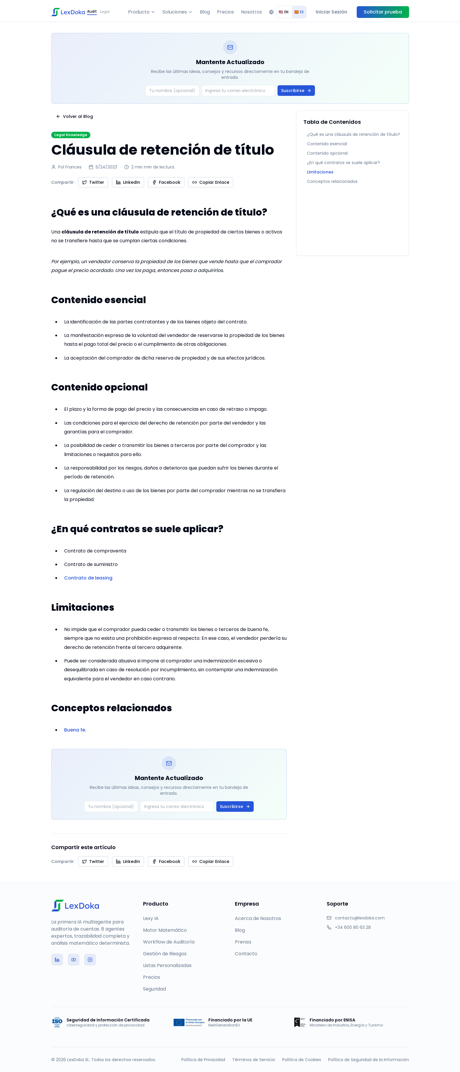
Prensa (243, 942)
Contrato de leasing (88, 578)
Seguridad (154, 989)
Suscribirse (296, 90)
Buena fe (74, 730)
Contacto (246, 953)
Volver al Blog (74, 116)
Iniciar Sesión (331, 12)
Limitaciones (320, 172)
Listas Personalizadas (167, 965)
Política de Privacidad (203, 1060)
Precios (225, 12)
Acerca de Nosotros (258, 918)
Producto (141, 12)
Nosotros (251, 12)
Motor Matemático (165, 930)
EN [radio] (283, 11)
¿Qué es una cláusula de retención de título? (353, 134)
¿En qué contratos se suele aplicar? (343, 163)
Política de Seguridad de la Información (368, 1060)
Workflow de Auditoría (169, 942)
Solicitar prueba (383, 12)
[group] (291, 12)
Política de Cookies (301, 1060)
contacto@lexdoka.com (360, 918)
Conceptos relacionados (332, 181)
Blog (205, 12)
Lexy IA (151, 918)
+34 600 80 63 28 (353, 927)
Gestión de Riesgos (165, 953)
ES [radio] (299, 11)
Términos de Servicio (253, 1060)
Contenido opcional (327, 153)
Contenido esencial (327, 144)
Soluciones (177, 12)
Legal (104, 11)
